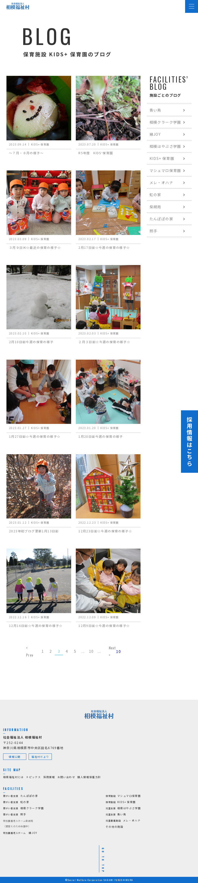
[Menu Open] (191, 6)
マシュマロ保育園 (165, 170)
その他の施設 (114, 827)
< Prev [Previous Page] (30, 651)
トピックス (33, 777)
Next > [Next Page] (112, 651)
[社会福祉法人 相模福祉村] (17, 6)
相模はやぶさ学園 (165, 146)
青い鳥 (155, 110)
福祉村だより (40, 757)
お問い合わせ (66, 777)
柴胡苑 (155, 206)
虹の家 (155, 194)
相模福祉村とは (13, 777)
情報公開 (15, 757)
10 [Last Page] (118, 651)
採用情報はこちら (189, 442)
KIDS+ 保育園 (162, 158)
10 (91, 651)
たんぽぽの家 (161, 218)
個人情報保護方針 (89, 777)
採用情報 (49, 777)
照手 (154, 230)
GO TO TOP (103, 860)
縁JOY (155, 134)
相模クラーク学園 (165, 122)
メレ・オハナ (161, 182)
